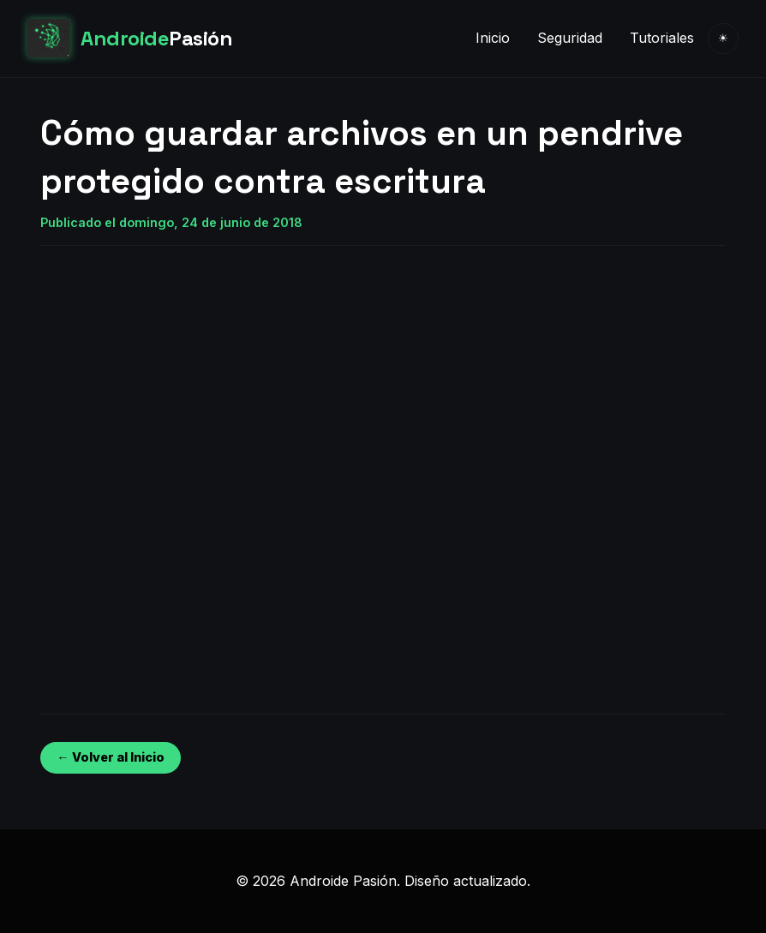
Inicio (493, 37)
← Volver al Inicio (110, 757)
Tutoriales (662, 37)
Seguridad (569, 37)
